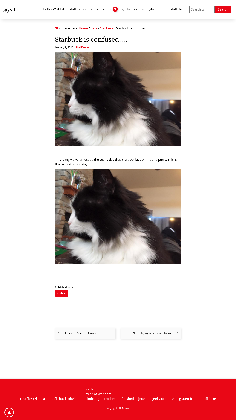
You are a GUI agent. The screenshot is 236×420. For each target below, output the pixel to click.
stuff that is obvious (83, 9)
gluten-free (157, 9)
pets (94, 28)
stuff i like (177, 9)
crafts (107, 9)
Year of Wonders (98, 394)
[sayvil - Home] (9, 9)
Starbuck (106, 28)
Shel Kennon (82, 47)
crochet (109, 399)
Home (83, 28)
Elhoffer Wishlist (52, 9)
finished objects (133, 399)
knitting (93, 399)
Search (223, 9)
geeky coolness (133, 9)
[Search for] (202, 9)
